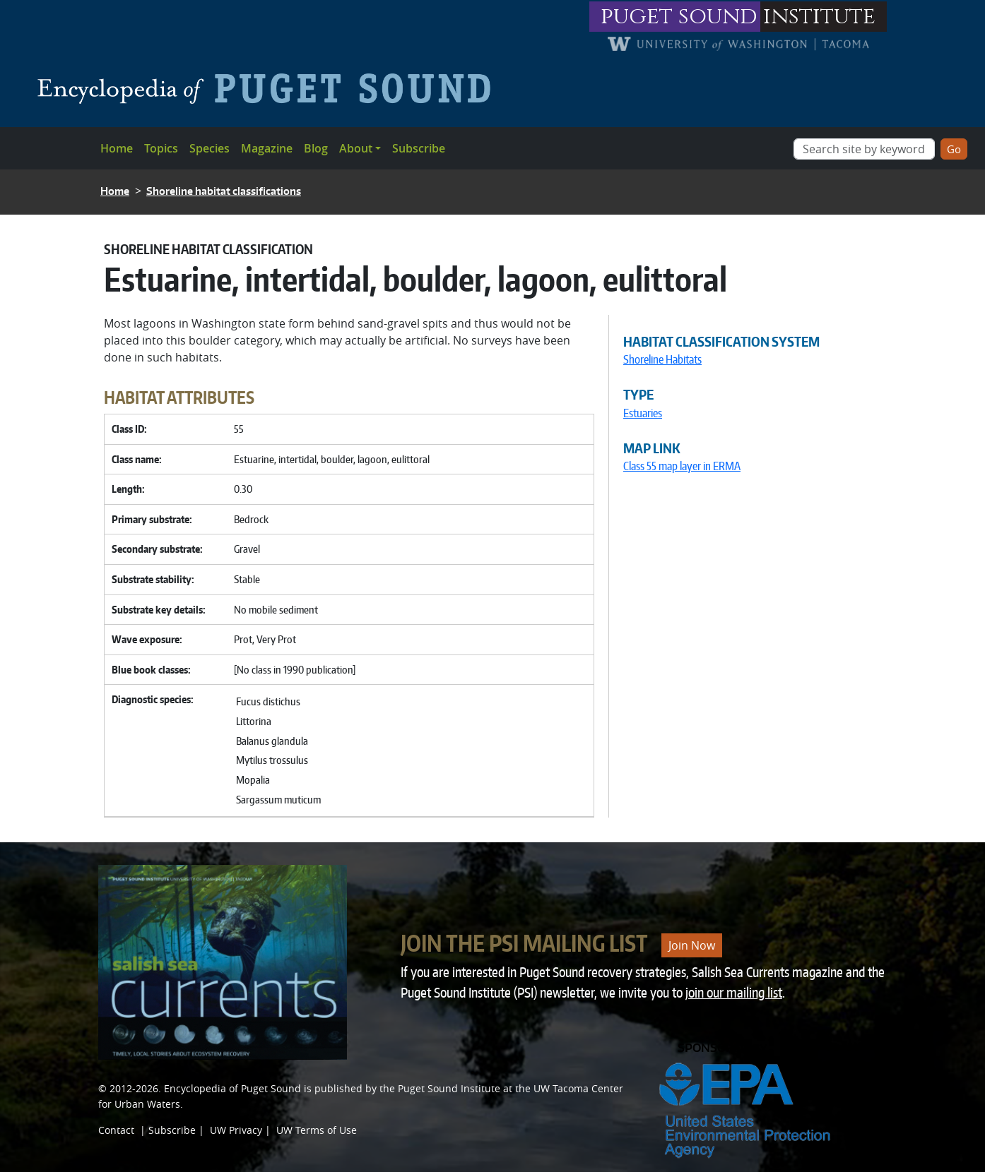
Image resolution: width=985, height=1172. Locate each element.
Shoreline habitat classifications (223, 191)
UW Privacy (236, 1130)
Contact (116, 1130)
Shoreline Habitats (662, 359)
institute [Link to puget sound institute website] (819, 16)
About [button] (355, 148)
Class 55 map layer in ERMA (682, 466)
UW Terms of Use (316, 1130)
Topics (161, 148)
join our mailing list (733, 992)
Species (209, 148)
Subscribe (418, 148)
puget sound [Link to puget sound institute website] (679, 16)
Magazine (267, 148)
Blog (316, 148)
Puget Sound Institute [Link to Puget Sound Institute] (449, 1088)
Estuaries (642, 413)
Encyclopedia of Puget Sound (232, 1088)
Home (116, 148)
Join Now (691, 945)
